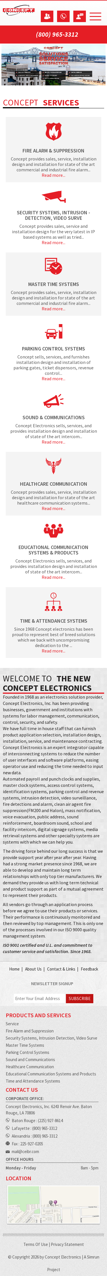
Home (14, 969)
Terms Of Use (35, 1244)
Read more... (53, 175)
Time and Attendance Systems (33, 1081)
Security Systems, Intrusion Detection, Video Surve (51, 1038)
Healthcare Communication (30, 1066)
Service (12, 1023)
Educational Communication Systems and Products (51, 1074)
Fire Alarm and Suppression (30, 1031)
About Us (33, 969)
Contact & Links (61, 969)
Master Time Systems (25, 1045)
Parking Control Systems (27, 1052)
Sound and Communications (30, 1059)
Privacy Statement (67, 1244)
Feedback (89, 969)
